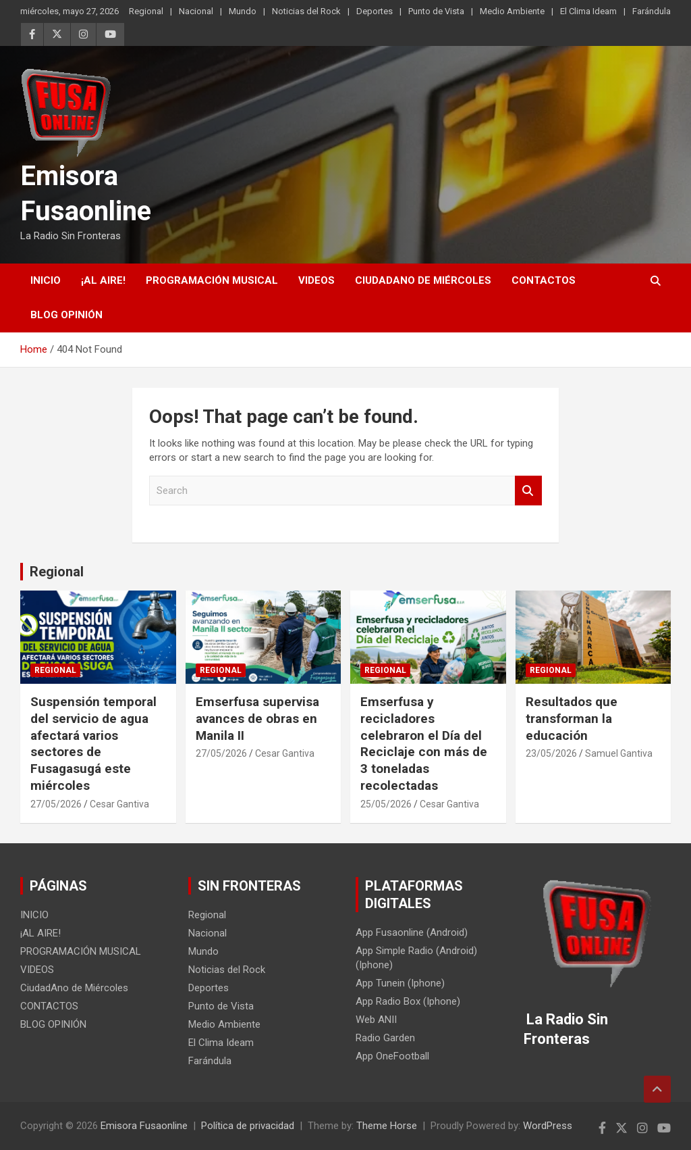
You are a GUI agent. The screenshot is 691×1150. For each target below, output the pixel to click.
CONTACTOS (544, 280)
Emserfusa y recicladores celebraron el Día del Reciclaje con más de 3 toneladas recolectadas (423, 743)
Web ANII (376, 1020)
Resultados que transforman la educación (571, 718)
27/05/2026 (56, 804)
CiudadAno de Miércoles (423, 280)
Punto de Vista (436, 11)
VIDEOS (316, 280)
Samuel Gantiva (619, 753)
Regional (146, 11)
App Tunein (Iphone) (400, 983)
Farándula (651, 11)
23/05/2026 (551, 753)
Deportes (374, 11)
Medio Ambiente (512, 11)
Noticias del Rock (306, 11)
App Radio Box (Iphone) (408, 1001)
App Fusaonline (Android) (412, 932)
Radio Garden (385, 1038)
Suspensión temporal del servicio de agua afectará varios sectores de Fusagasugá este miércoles (93, 743)
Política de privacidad (247, 1126)
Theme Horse (386, 1126)
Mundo (242, 11)
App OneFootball (392, 1056)
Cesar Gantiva (119, 804)
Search (528, 491)
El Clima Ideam (588, 11)
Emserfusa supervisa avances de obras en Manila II (257, 718)
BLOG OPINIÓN (66, 315)
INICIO (45, 280)
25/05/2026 (386, 804)
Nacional (196, 11)
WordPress (547, 1126)
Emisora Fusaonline (144, 1126)
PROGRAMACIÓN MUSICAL (212, 280)
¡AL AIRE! (103, 280)
